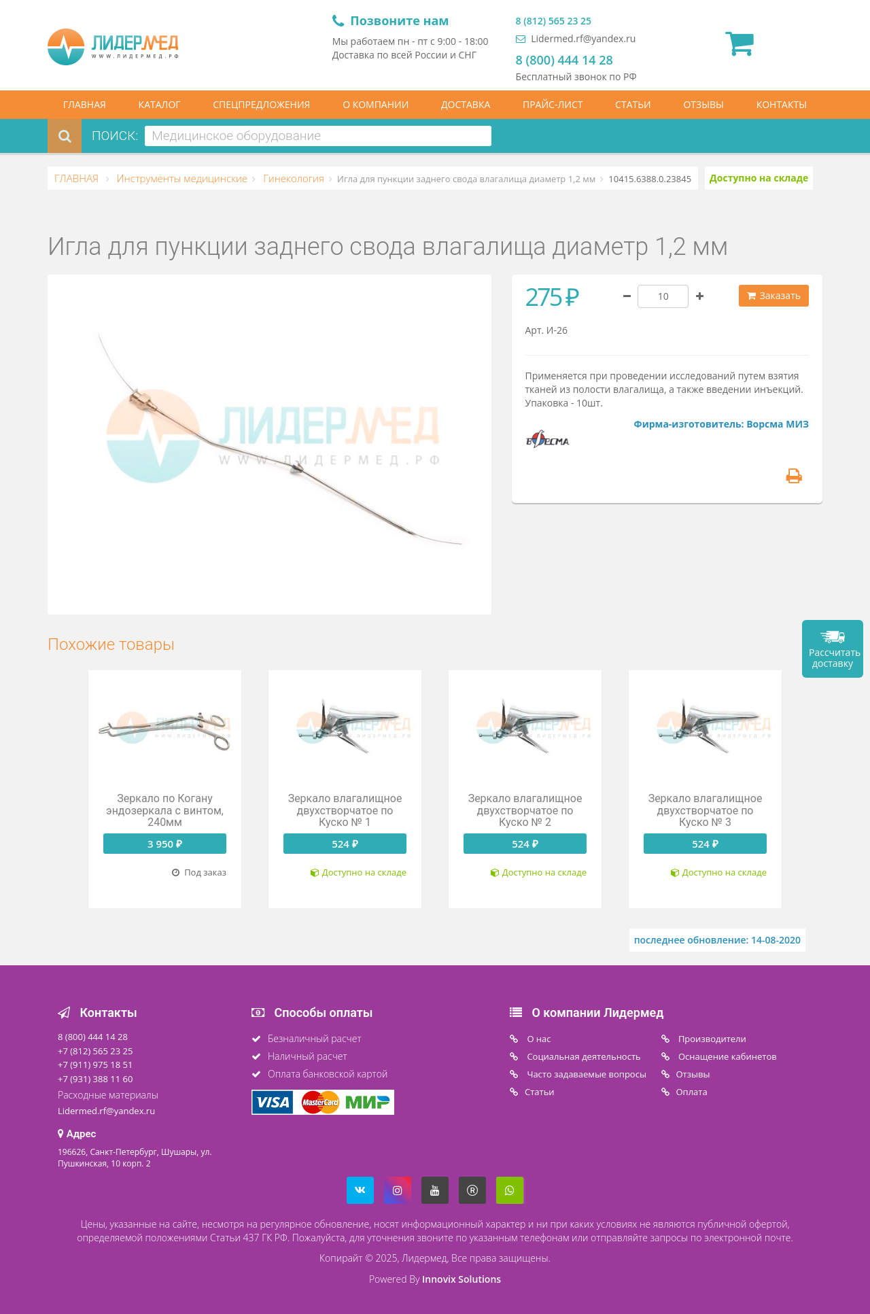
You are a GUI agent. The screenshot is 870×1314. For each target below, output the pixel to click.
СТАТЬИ (633, 104)
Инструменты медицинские (180, 178)
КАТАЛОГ (160, 104)
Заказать (774, 295)
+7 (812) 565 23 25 (95, 1051)
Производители (711, 1039)
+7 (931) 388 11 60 (95, 1079)
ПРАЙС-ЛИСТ (552, 104)
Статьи (540, 1092)
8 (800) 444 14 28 (564, 60)
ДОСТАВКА (465, 104)
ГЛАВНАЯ (84, 104)
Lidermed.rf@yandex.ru (576, 38)
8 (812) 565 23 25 (553, 20)
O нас (538, 1039)
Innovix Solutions (461, 1279)
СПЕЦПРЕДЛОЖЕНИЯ (261, 104)
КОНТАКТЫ (781, 104)
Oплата (692, 1092)
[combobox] (318, 136)
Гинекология (292, 178)
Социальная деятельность (583, 1056)
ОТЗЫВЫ (703, 104)
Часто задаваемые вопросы (585, 1074)
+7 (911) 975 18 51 (95, 1064)
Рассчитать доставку (834, 658)
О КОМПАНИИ (375, 104)
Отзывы (693, 1074)
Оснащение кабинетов (726, 1056)
